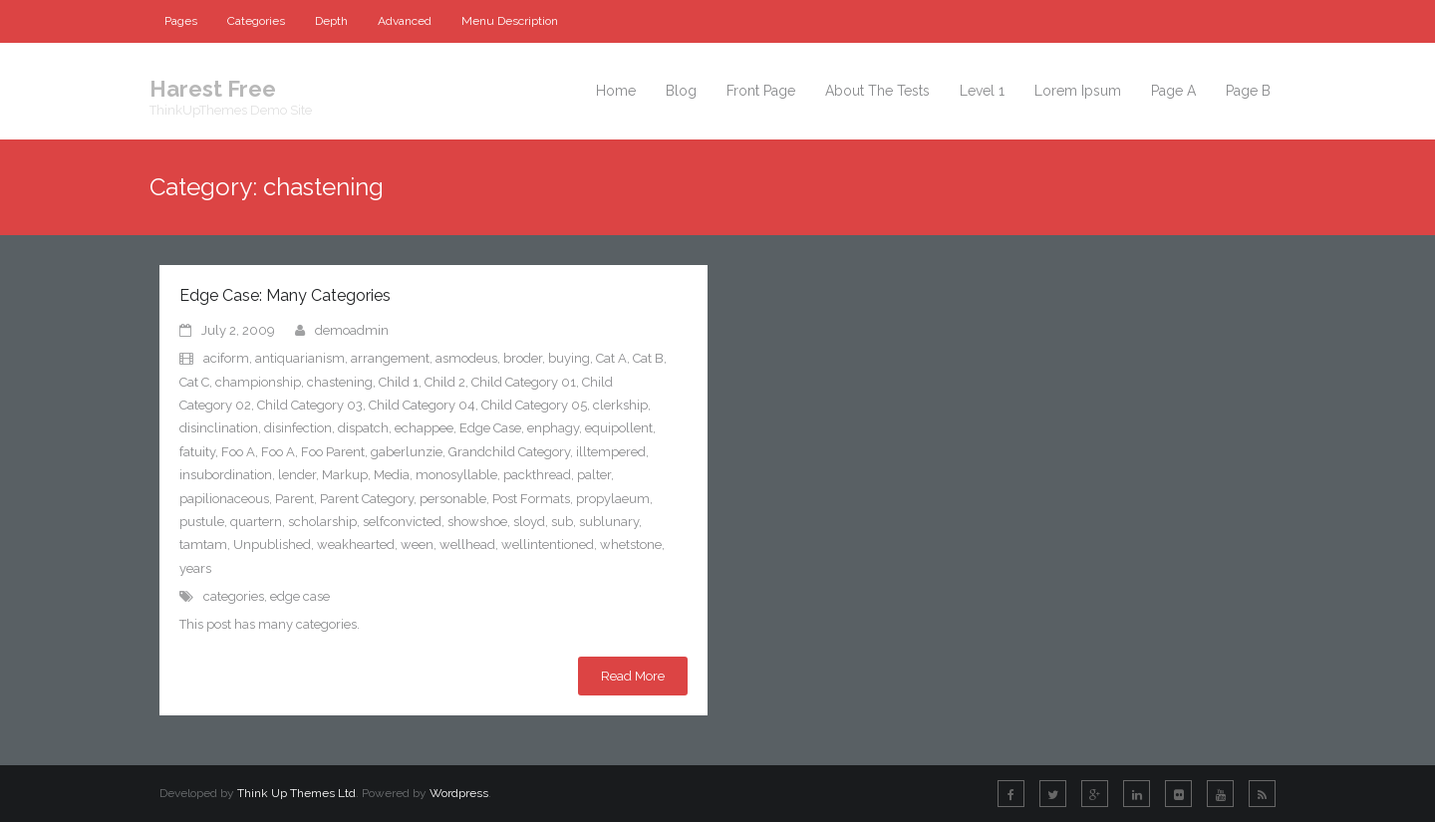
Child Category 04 (422, 405)
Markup (345, 474)
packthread (537, 474)
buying (569, 358)
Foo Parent (333, 451)
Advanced (404, 21)
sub (562, 521)
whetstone (631, 544)
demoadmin (352, 330)
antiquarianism (300, 358)
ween (417, 544)
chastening (340, 382)
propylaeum (613, 498)
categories (233, 596)
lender (297, 474)
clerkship (620, 405)
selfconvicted (402, 521)
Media (392, 474)
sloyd (529, 521)
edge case (300, 596)
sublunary (609, 521)
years (195, 568)
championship (258, 382)
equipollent (619, 427)
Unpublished (272, 544)
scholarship (322, 521)
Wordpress (459, 793)
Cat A (611, 358)
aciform (226, 358)
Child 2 (445, 382)
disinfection (298, 427)
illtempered (611, 451)
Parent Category (367, 498)
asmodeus (466, 358)
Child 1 (399, 382)
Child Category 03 (310, 405)
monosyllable (456, 474)
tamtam (203, 544)
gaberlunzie (406, 451)
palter (594, 474)
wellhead (467, 544)
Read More (633, 676)
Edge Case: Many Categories (285, 295)
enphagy (553, 427)
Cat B (648, 358)
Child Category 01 (523, 382)
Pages (180, 21)
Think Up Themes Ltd (296, 793)
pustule (201, 521)
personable (453, 498)
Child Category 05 (534, 405)
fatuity (197, 451)
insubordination (225, 474)
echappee (424, 427)
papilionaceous (224, 498)
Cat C (194, 382)
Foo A (238, 451)
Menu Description (509, 21)
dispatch (363, 427)
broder (522, 358)
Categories (256, 21)
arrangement (390, 358)
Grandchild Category (509, 451)
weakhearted (356, 544)
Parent (294, 498)
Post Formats (531, 498)
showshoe (477, 521)
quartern (256, 521)
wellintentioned (547, 544)
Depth (331, 21)
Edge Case (490, 427)
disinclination (218, 427)
